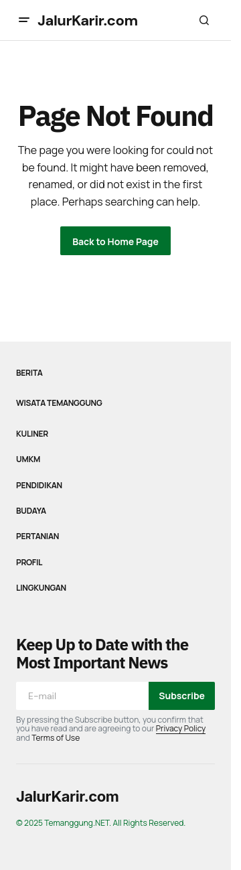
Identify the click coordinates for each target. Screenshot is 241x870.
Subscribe (182, 695)
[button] (24, 20)
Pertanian (37, 536)
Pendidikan (39, 485)
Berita (29, 373)
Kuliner (32, 434)
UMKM (28, 459)
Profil (29, 562)
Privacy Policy (181, 728)
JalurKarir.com (87, 20)
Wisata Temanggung (59, 403)
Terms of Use (55, 737)
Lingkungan (41, 588)
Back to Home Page (115, 241)
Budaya (31, 511)
